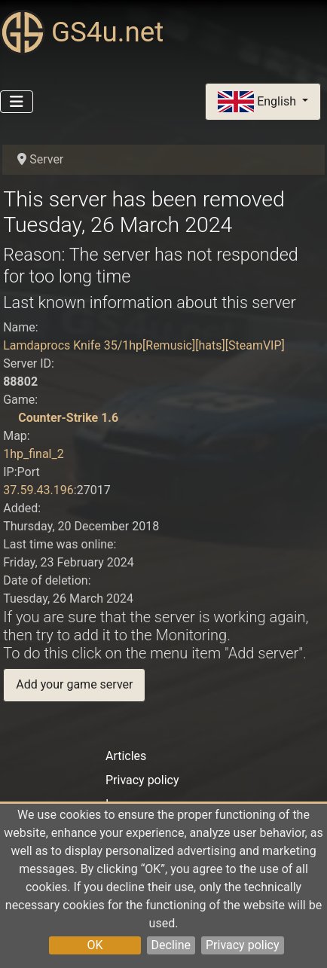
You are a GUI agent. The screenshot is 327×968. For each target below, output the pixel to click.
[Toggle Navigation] (16, 101)
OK (94, 945)
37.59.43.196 (38, 490)
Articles (125, 756)
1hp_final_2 (33, 454)
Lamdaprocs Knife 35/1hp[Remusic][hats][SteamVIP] (144, 345)
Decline (171, 945)
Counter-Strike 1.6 (68, 418)
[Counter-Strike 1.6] (9, 418)
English (258, 102)
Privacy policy (243, 945)
